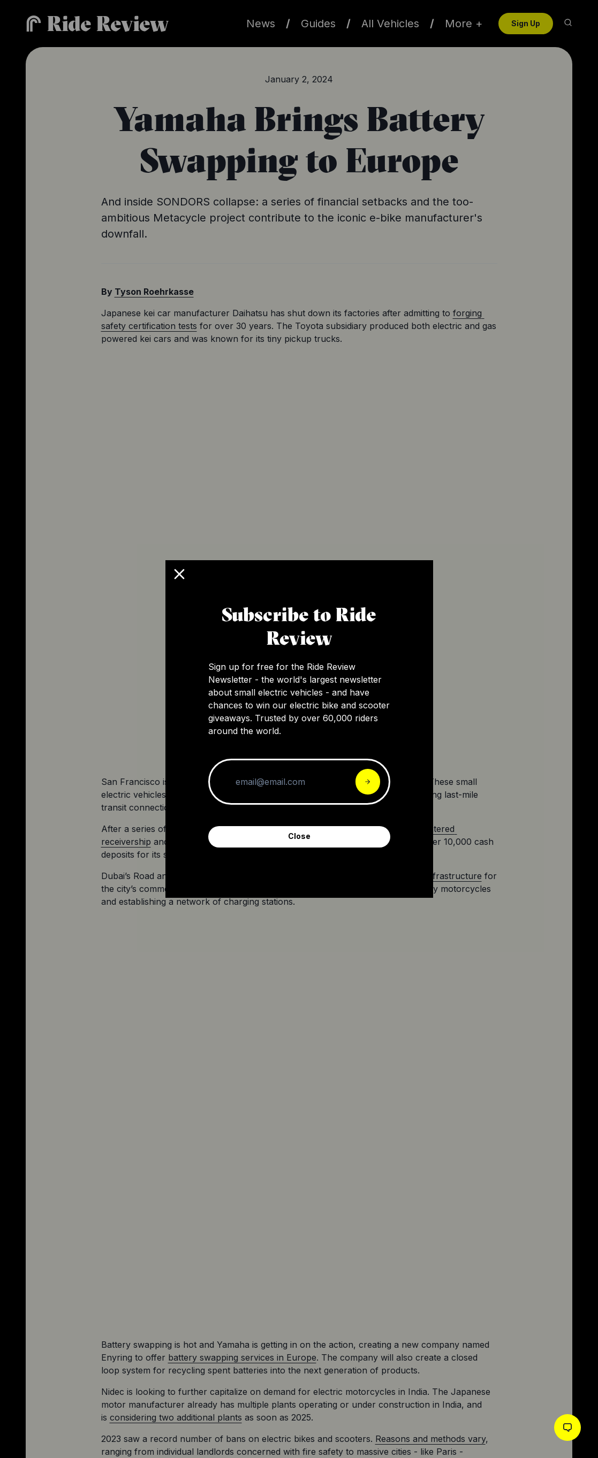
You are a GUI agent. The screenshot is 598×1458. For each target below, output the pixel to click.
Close (299, 836)
